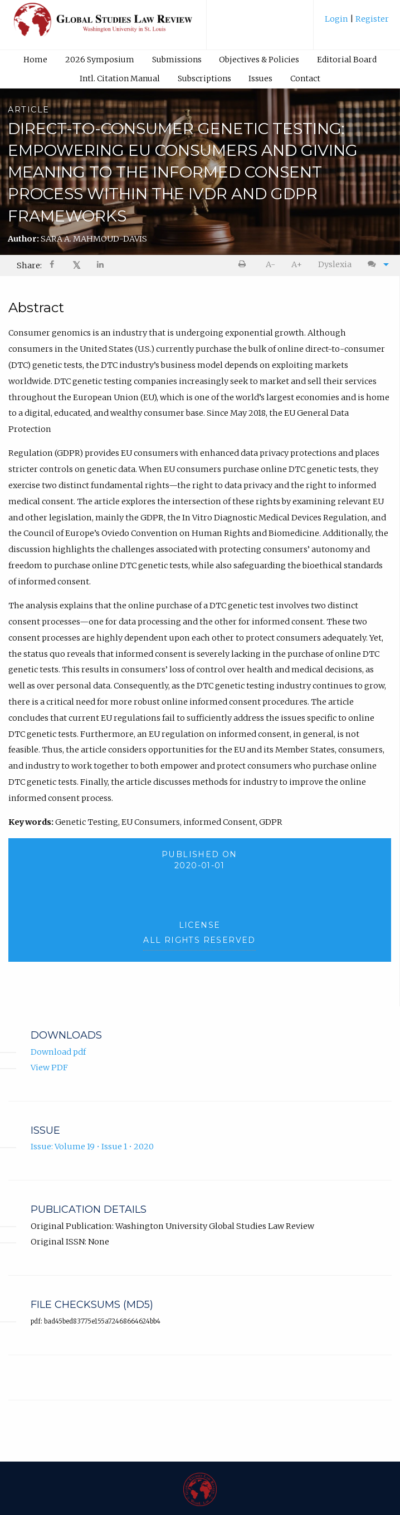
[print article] (244, 264)
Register (371, 19)
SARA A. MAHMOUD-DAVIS (94, 239)
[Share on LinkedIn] (101, 266)
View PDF (49, 1068)
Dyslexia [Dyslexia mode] (335, 264)
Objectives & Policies (259, 60)
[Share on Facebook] (53, 266)
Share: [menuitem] (29, 265)
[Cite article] (375, 264)
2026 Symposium (99, 60)
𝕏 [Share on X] (76, 265)
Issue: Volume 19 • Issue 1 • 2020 (92, 1147)
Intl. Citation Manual (120, 78)
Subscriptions (204, 78)
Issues (260, 78)
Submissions (177, 60)
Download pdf (58, 1052)
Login (337, 19)
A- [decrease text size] (270, 264)
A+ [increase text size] (296, 264)
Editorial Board (347, 60)
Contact (305, 78)
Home (35, 60)
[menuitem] (357, 23)
